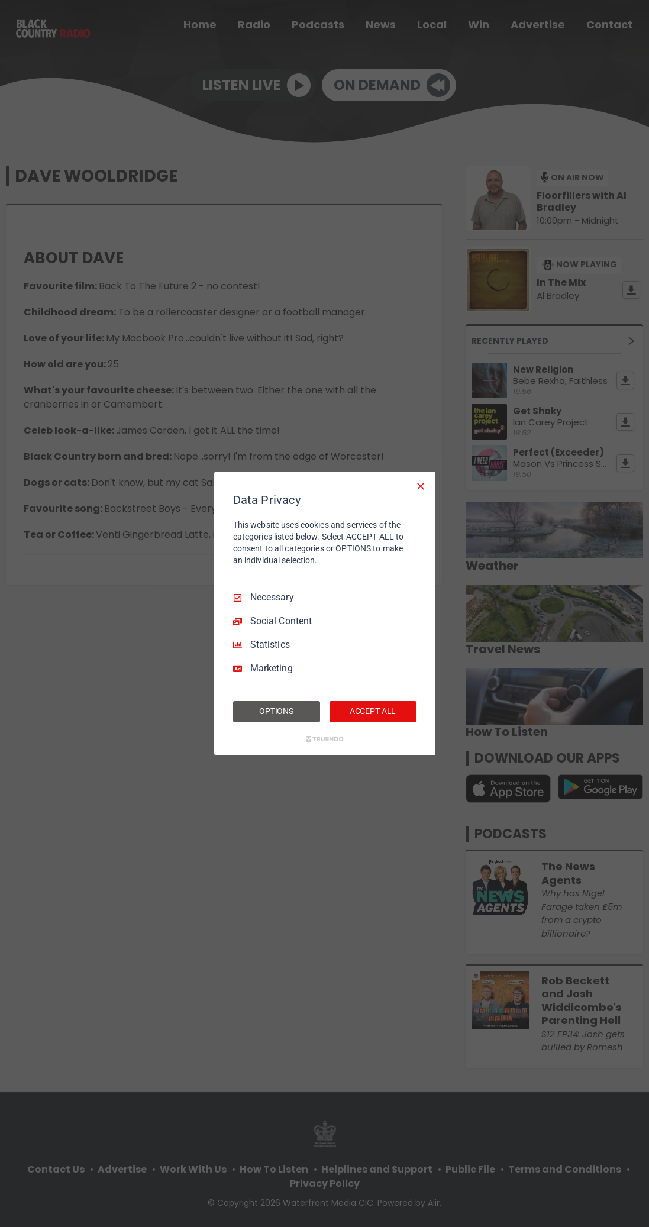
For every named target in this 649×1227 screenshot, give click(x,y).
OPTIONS (276, 711)
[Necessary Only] (420, 486)
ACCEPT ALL (373, 711)
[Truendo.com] (324, 739)
